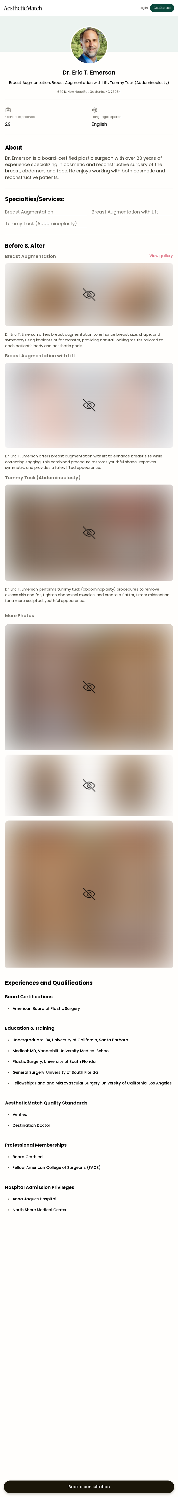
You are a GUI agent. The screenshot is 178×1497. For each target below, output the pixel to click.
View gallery (161, 255)
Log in (144, 8)
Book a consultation (89, 1487)
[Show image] (89, 294)
